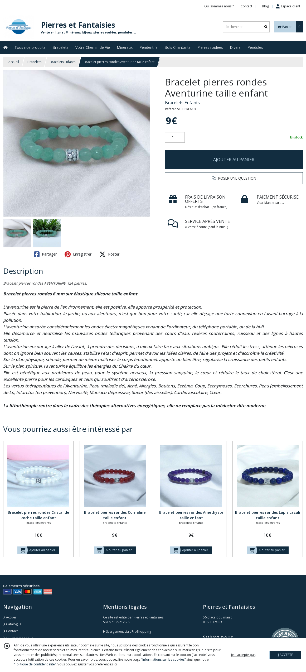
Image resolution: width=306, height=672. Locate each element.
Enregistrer (78, 254)
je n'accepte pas (243, 654)
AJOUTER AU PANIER (233, 159)
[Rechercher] (266, 27)
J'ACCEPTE (285, 654)
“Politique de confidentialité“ (35, 664)
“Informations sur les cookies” (163, 659)
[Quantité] (175, 137)
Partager (45, 254)
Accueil (13, 62)
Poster (109, 254)
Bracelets (34, 62)
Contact (246, 6)
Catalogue (12, 624)
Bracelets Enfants (62, 62)
